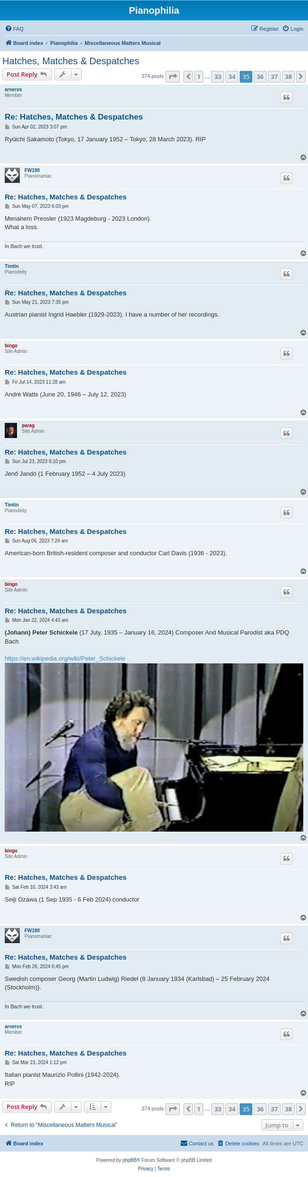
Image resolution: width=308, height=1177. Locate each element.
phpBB (130, 1160)
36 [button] (260, 76)
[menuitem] (14, 28)
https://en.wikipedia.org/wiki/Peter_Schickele (65, 658)
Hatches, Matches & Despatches (70, 61)
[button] (173, 76)
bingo (11, 345)
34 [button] (231, 76)
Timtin (12, 266)
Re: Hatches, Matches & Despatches (74, 116)
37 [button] (274, 76)
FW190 (32, 170)
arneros (13, 89)
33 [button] (217, 76)
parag (28, 425)
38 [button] (288, 76)
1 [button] (198, 76)
